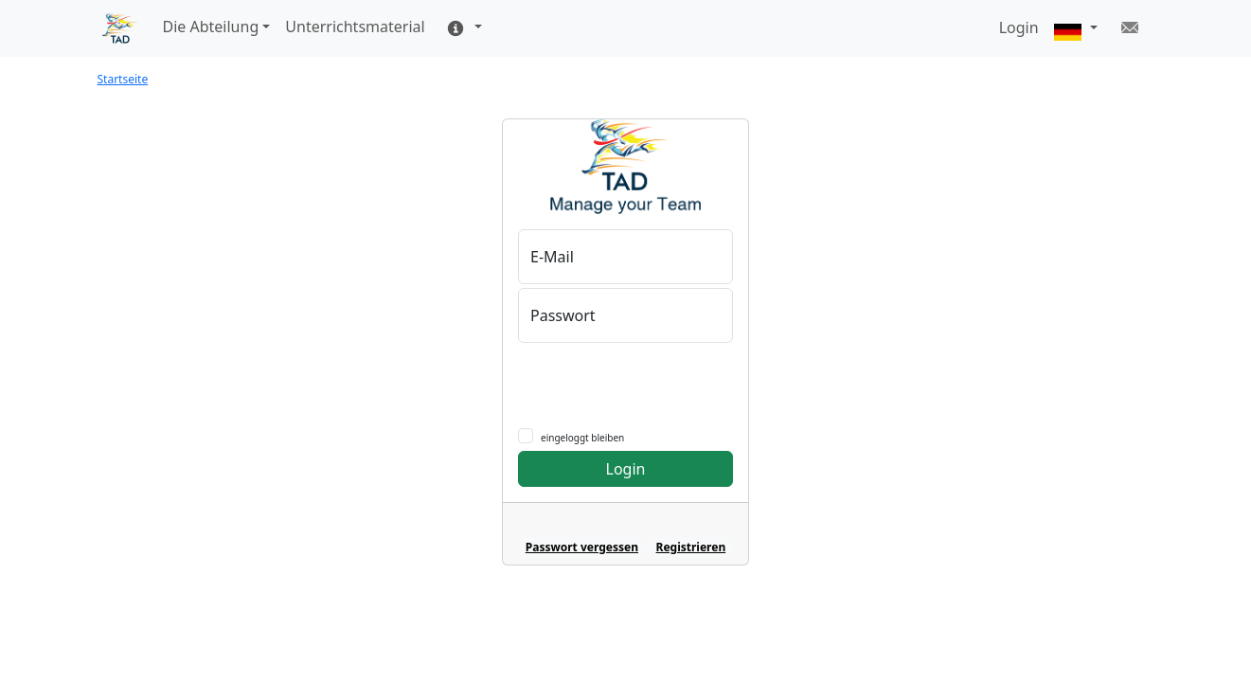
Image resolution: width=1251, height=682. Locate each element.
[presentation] (647, 380)
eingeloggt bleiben (582, 437)
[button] (1075, 29)
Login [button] (1019, 27)
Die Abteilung (211, 26)
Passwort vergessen (582, 547)
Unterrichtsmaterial (354, 26)
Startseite (123, 79)
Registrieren (691, 547)
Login (626, 468)
